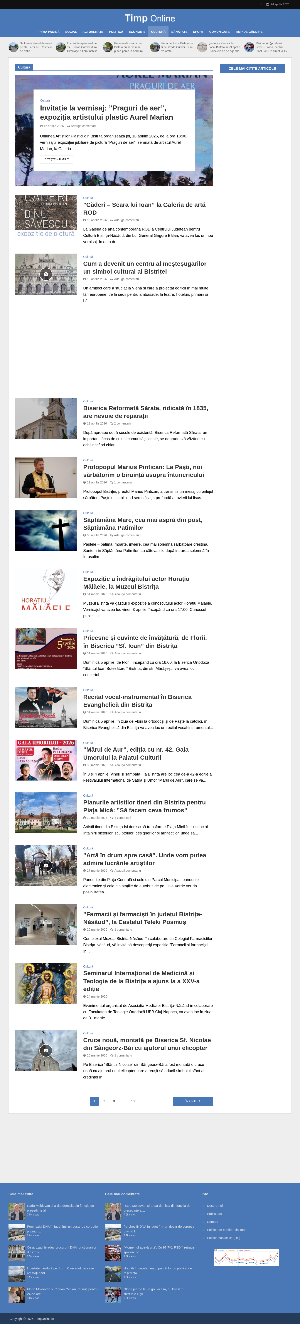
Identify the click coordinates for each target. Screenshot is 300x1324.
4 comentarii (123, 817)
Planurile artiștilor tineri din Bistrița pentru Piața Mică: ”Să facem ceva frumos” (144, 806)
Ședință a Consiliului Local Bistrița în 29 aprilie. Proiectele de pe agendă (225, 47)
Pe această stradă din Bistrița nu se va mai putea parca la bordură (128, 47)
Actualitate (93, 31)
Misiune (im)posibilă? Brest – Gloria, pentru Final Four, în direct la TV (271, 47)
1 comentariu (123, 482)
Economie (137, 31)
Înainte (191, 1101)
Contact (212, 1222)
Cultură (158, 31)
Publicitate (214, 1213)
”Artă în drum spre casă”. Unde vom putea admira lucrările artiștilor (144, 859)
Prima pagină (48, 31)
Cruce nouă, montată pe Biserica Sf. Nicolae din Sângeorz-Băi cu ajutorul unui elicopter (147, 1044)
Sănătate (179, 31)
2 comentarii (122, 423)
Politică (116, 31)
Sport (198, 31)
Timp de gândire (249, 31)
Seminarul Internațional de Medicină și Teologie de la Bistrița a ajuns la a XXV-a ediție (141, 981)
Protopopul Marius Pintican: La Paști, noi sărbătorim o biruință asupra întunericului (143, 471)
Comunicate (219, 31)
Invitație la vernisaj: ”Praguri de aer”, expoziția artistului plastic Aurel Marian (106, 112)
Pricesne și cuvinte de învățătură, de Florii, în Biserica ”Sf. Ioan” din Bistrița (145, 641)
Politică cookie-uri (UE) (223, 1238)
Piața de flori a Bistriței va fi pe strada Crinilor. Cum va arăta (177, 47)
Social (71, 31)
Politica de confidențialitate (226, 1230)
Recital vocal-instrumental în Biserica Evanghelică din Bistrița (137, 701)
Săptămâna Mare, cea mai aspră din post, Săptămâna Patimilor (142, 524)
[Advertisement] (114, 351)
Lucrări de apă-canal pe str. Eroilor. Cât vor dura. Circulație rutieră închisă (82, 47)
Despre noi (215, 1205)
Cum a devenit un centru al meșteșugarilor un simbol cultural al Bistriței (144, 267)
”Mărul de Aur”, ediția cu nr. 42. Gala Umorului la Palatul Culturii (136, 753)
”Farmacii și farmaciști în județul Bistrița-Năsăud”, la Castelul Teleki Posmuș (142, 918)
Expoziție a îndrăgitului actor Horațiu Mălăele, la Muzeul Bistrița (136, 582)
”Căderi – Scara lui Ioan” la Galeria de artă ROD (144, 208)
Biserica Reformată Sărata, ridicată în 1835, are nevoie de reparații (145, 412)
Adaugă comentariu (84, 126)
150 (133, 1101)
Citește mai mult (57, 159)
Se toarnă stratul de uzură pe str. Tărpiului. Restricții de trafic (36, 47)
